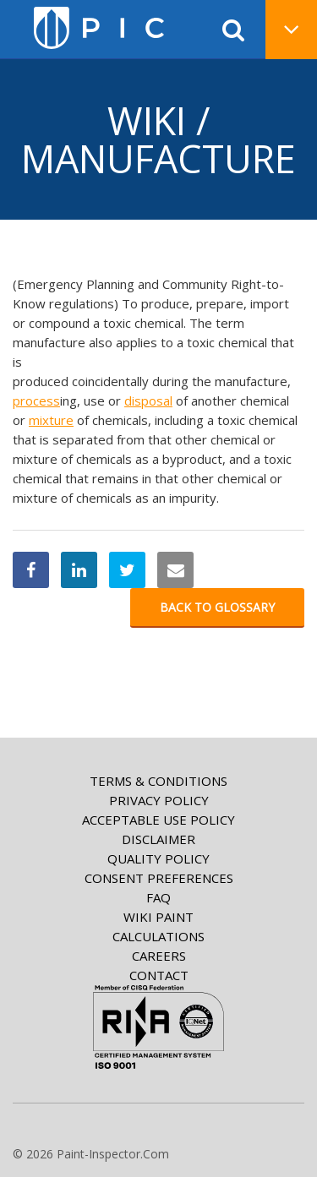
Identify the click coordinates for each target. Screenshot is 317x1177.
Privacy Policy (159, 800)
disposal (148, 400)
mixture (51, 419)
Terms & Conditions (158, 780)
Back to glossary (217, 607)
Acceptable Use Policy (158, 819)
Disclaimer (158, 839)
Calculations (158, 936)
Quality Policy (158, 858)
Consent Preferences (159, 877)
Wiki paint (158, 916)
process (36, 400)
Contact (159, 975)
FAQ (158, 897)
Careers (159, 955)
